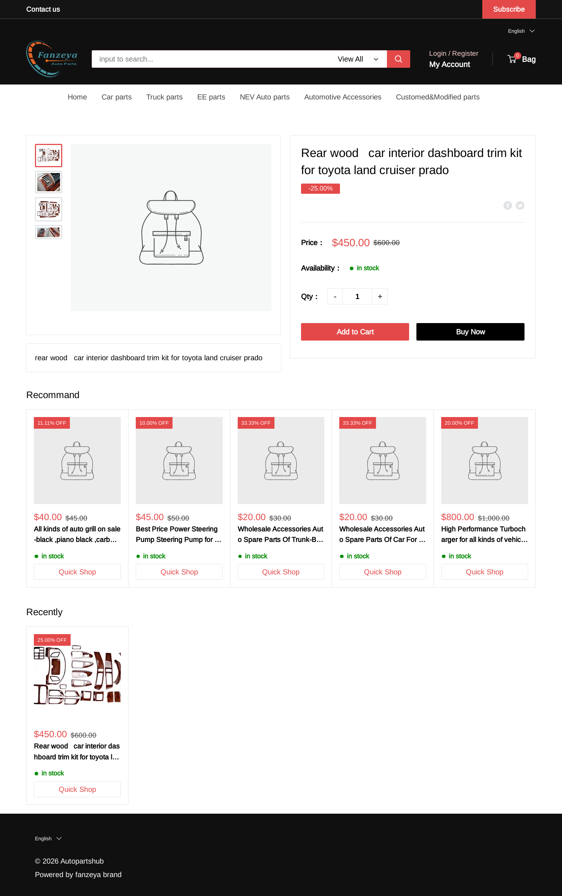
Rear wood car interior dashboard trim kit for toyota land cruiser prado (77, 752)
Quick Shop (77, 572)
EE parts (211, 97)
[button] (522, 31)
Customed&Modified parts (438, 97)
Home (77, 97)
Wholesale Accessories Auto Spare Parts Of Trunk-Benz (281, 535)
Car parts (117, 97)
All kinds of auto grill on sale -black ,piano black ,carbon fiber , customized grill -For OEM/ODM (77, 535)
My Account (449, 64)
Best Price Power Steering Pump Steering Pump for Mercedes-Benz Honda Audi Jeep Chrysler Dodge (178, 535)
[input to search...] (398, 59)
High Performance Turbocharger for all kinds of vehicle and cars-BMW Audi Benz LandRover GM (484, 535)
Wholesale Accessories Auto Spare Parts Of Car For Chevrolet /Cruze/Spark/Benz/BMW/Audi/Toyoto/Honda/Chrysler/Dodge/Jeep (382, 535)
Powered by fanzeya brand (78, 875)
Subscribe (509, 9)
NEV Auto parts (265, 97)
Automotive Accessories (342, 97)
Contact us (43, 9)
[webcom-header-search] (359, 59)
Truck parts (164, 97)
